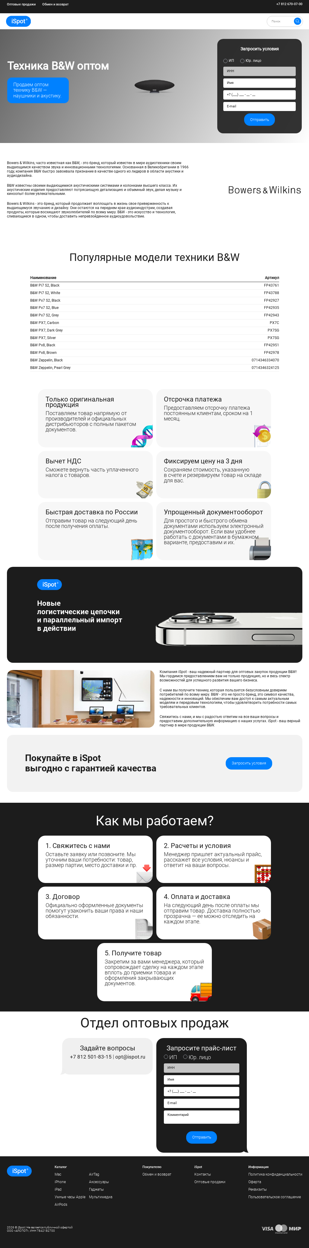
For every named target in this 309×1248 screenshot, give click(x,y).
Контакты (202, 1174)
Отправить (259, 119)
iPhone (60, 1182)
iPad (58, 1189)
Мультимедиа (100, 1197)
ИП (231, 61)
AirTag (94, 1174)
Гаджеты (96, 1189)
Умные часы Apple (70, 1197)
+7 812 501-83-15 (91, 1056)
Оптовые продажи (21, 4)
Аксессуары (99, 1182)
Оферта (254, 1182)
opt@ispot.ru (130, 1056)
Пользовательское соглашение (274, 1197)
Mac (58, 1174)
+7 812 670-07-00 (289, 4)
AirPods (61, 1204)
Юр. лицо (253, 61)
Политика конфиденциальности (275, 1174)
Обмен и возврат (55, 4)
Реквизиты (257, 1189)
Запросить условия (249, 763)
